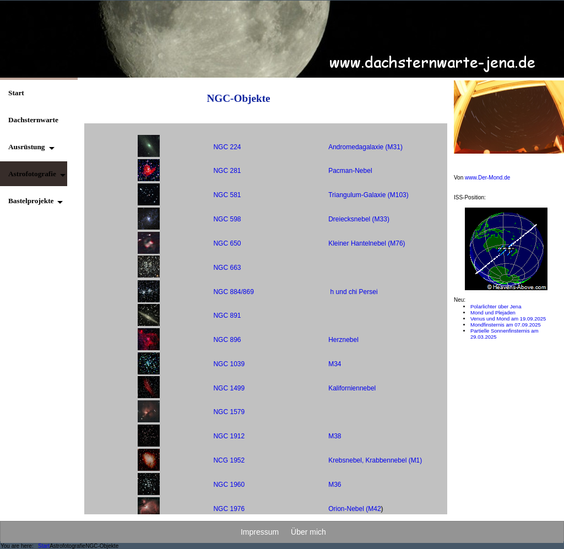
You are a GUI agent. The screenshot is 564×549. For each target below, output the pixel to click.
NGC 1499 (229, 388)
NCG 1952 (229, 460)
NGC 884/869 (233, 292)
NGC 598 (227, 219)
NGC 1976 (229, 509)
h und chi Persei (354, 292)
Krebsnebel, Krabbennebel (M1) (375, 460)
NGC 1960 (229, 484)
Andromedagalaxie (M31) (365, 147)
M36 (334, 484)
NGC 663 (227, 267)
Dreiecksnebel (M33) (358, 219)
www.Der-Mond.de (487, 178)
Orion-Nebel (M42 (354, 509)
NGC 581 (227, 195)
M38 (334, 436)
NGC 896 (227, 340)
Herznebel (343, 340)
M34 (334, 364)
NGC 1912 (229, 436)
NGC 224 (227, 147)
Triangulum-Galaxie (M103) (368, 195)
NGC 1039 (229, 364)
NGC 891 (227, 315)
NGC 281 (227, 171)
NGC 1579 (229, 412)
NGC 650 (227, 243)
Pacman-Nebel (350, 171)
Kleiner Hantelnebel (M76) (366, 243)
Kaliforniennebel (352, 388)
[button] (28, 146)
